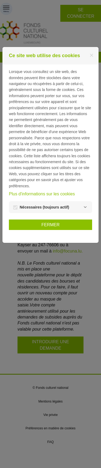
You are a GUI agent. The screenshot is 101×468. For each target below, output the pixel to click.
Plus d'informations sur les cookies (42, 194)
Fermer (50, 224)
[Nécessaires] (85, 207)
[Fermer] (91, 55)
